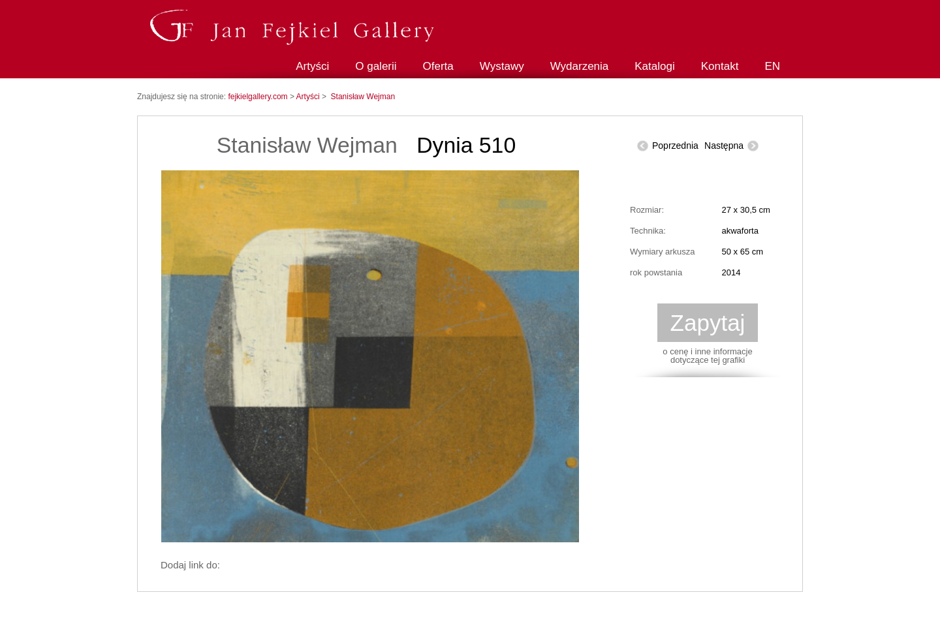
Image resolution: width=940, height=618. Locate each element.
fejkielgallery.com (258, 96)
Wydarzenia (579, 66)
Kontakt (720, 66)
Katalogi (654, 66)
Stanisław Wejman (363, 96)
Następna (724, 145)
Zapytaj (707, 322)
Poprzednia (675, 145)
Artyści (312, 66)
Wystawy (502, 66)
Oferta (438, 66)
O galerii (375, 66)
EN (772, 66)
